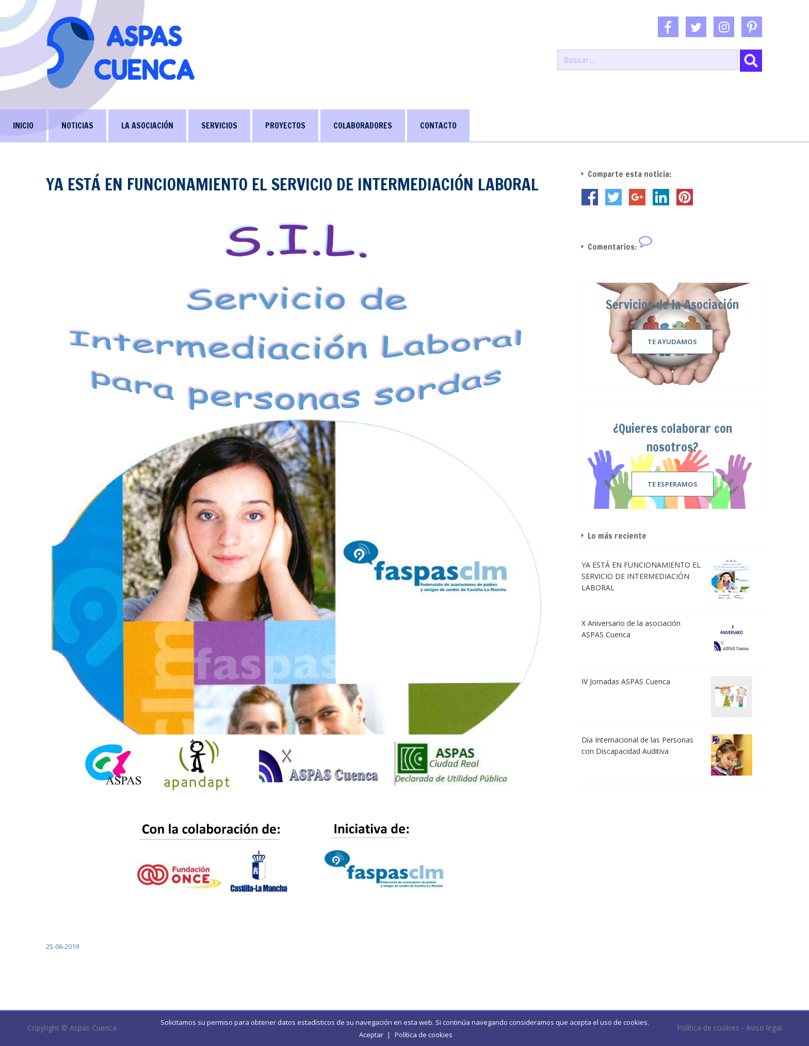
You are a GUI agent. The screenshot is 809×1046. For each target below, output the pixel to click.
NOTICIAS (77, 125)
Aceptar (371, 1034)
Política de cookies (423, 1034)
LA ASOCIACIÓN (147, 125)
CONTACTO (438, 125)
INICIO (23, 125)
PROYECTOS (285, 125)
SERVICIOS (219, 125)
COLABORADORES (362, 125)
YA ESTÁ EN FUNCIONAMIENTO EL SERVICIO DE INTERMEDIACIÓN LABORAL (641, 576)
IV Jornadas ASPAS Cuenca (625, 681)
